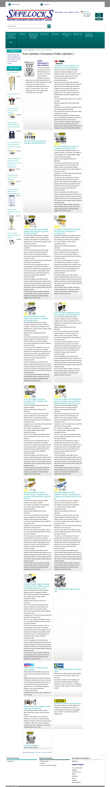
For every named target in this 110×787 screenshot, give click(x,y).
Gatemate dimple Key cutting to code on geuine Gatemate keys (13, 191)
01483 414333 (16, 4)
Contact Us (47, 4)
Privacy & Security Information (48, 765)
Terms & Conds (59, 12)
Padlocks (22, 34)
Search (77, 12)
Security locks (25, 49)
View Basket (99, 15)
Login (65, 12)
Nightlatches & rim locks (67, 35)
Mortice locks (55, 34)
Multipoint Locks (77, 34)
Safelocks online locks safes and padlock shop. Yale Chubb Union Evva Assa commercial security (13, 59)
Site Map (42, 763)
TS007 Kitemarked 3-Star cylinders (43, 63)
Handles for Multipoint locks (89, 35)
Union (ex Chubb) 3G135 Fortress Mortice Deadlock (13, 235)
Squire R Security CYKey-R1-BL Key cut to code (14, 212)
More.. (11, 42)
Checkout (99, 19)
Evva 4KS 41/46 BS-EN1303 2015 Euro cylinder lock (12, 111)
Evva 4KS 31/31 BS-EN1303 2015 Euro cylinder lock (12, 177)
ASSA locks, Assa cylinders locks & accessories (33, 35)
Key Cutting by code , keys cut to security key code (11, 35)
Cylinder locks (44, 34)
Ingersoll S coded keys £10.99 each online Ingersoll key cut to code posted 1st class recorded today (13, 163)
